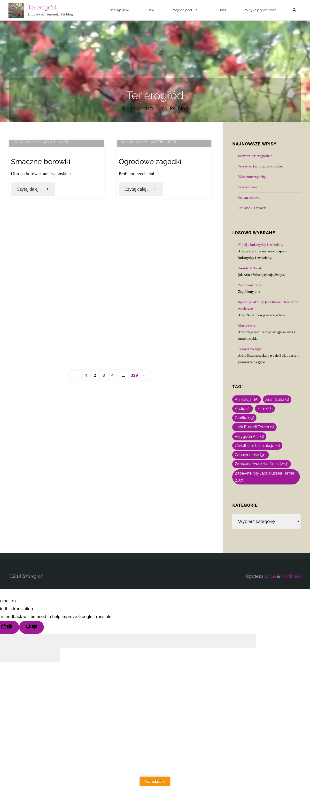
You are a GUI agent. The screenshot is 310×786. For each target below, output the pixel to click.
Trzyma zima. (248, 187)
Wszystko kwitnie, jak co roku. (260, 166)
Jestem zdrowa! (249, 197)
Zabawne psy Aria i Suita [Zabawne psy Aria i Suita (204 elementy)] (261, 464)
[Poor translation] (31, 686)
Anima (269, 635)
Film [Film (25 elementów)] (264, 408)
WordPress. (291, 635)
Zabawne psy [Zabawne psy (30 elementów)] (250, 455)
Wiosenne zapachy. (252, 176)
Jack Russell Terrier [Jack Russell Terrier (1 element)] (254, 427)
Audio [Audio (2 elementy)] (242, 408)
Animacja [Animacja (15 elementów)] (246, 399)
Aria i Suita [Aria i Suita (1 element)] (277, 399)
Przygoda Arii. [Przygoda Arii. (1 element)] (249, 436)
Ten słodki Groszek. (252, 208)
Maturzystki (247, 325)
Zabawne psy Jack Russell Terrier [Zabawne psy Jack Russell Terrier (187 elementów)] (264, 477)
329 (135, 583)
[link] (294, 10)
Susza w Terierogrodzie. (255, 156)
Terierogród (42, 7)
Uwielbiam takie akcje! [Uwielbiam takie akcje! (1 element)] (257, 445)
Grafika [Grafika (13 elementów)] (244, 418)
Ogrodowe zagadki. (152, 230)
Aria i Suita (59, 210)
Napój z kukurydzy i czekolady (260, 244)
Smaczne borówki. (43, 230)
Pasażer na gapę (250, 349)
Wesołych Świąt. (250, 268)
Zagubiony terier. (250, 285)
